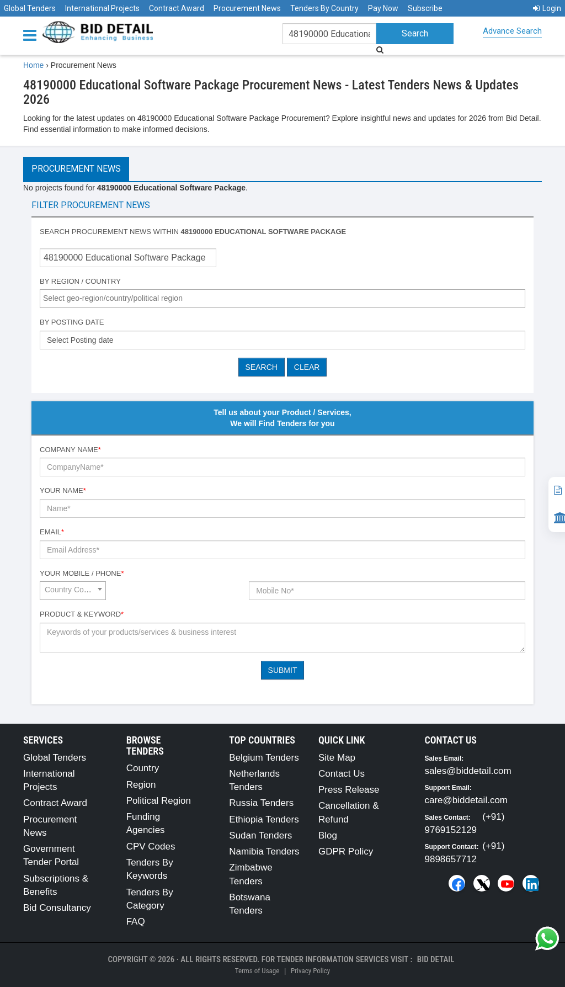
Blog (327, 835)
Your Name (63, 490)
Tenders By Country (324, 8)
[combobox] (282, 298)
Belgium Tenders (264, 757)
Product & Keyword (82, 614)
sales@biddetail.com (468, 771)
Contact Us (341, 773)
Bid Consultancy (57, 908)
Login (547, 8)
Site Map (336, 757)
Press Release (349, 789)
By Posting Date (72, 322)
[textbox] (285, 298)
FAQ (135, 921)
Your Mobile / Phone (82, 573)
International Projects (102, 8)
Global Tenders (30, 8)
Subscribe (425, 8)
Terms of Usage (257, 971)
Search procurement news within (193, 231)
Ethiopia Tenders (264, 819)
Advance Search (512, 31)
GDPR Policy (345, 851)
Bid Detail (436, 959)
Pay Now (383, 8)
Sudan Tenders (260, 835)
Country (142, 768)
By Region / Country (80, 281)
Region (141, 784)
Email (52, 532)
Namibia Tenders (264, 851)
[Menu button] (32, 34)
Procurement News (247, 8)
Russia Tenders (261, 803)
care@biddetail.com (466, 800)
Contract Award (176, 8)
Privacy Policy (310, 971)
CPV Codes (150, 846)
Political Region (158, 800)
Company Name (70, 449)
